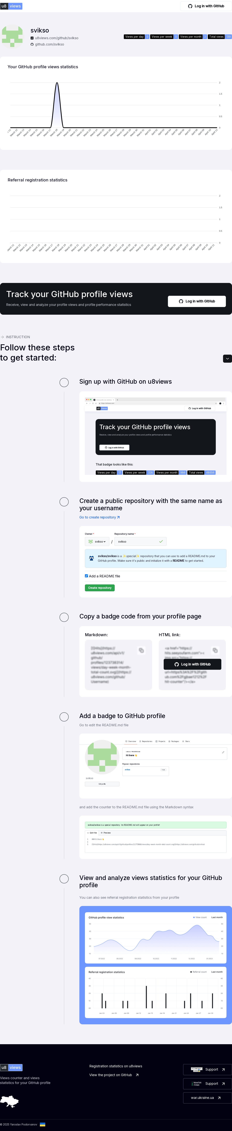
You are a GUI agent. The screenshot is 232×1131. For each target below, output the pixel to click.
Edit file (92, 833)
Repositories (145, 741)
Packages (173, 741)
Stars (186, 741)
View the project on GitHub (114, 1075)
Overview (130, 741)
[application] (116, 109)
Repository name (124, 533)
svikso (127, 770)
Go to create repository (100, 517)
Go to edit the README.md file (103, 725)
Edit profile (102, 784)
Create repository (99, 587)
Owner (89, 533)
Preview (106, 833)
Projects (160, 741)
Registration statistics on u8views (115, 1066)
